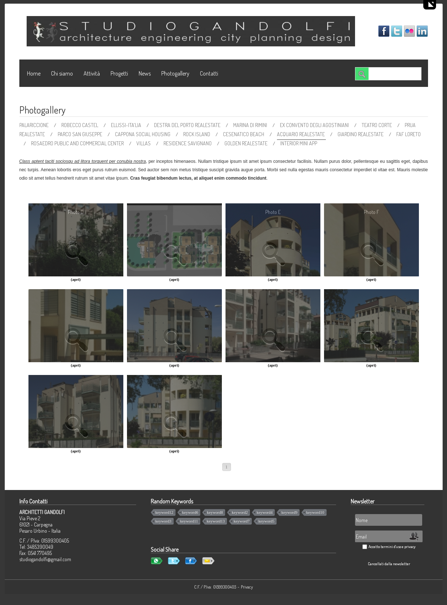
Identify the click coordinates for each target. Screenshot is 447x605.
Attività (92, 73)
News (145, 73)
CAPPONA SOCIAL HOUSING (143, 134)
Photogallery (175, 73)
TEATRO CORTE (377, 125)
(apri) (76, 279)
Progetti (119, 73)
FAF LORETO (408, 134)
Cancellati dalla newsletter (389, 563)
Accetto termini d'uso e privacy (392, 546)
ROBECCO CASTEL (80, 125)
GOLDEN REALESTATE (246, 143)
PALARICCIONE (34, 125)
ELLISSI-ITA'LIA (126, 125)
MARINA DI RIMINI (250, 125)
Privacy (247, 587)
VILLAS (144, 143)
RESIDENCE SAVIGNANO (188, 143)
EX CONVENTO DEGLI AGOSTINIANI (315, 125)
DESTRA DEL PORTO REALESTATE (187, 125)
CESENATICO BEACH (244, 134)
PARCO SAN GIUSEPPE (80, 134)
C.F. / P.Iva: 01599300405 (215, 587)
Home (34, 73)
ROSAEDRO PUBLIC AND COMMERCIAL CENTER (78, 143)
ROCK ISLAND (197, 134)
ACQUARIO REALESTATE (301, 134)
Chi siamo (62, 73)
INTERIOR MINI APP (298, 143)
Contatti (209, 73)
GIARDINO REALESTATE (361, 134)
